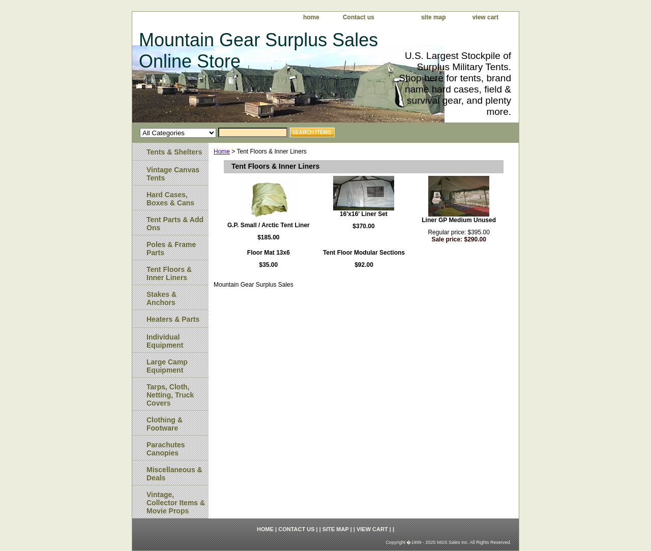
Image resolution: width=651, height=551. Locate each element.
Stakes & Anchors (161, 298)
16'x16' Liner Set (364, 214)
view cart (485, 17)
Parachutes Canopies (165, 449)
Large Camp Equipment (167, 366)
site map (433, 17)
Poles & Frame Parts (171, 248)
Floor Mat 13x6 (268, 252)
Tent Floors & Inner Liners (169, 273)
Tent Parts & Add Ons (174, 224)
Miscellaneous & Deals (174, 474)
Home (222, 151)
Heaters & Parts (172, 319)
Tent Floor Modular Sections (364, 252)
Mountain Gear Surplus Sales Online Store (258, 50)
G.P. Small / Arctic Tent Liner (268, 225)
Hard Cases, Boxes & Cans (170, 199)
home (311, 17)
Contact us (358, 17)
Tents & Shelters (174, 152)
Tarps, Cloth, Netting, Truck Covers (170, 395)
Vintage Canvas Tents (172, 174)
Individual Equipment (164, 341)
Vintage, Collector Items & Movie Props (175, 503)
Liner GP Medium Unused (459, 220)
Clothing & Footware (164, 424)
